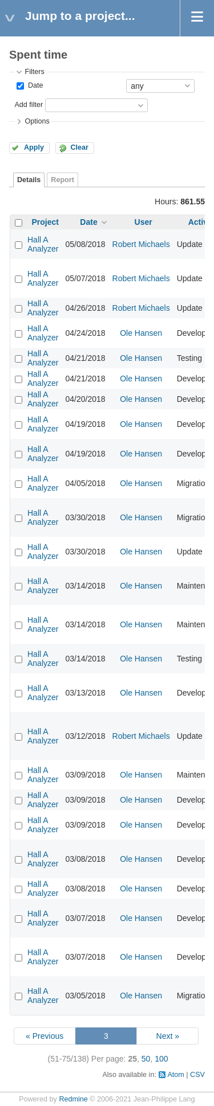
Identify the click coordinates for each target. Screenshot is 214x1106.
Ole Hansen (141, 333)
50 (146, 1058)
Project (45, 222)
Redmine (73, 1099)
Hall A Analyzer (42, 244)
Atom (175, 1075)
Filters (34, 72)
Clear (79, 147)
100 (161, 1058)
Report (62, 180)
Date (34, 85)
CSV (197, 1075)
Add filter (28, 105)
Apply (34, 147)
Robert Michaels (141, 244)
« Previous (44, 1036)
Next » (167, 1036)
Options (37, 121)
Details (29, 180)
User (143, 222)
